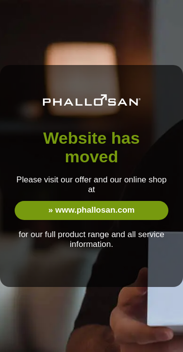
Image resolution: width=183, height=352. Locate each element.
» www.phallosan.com (91, 210)
